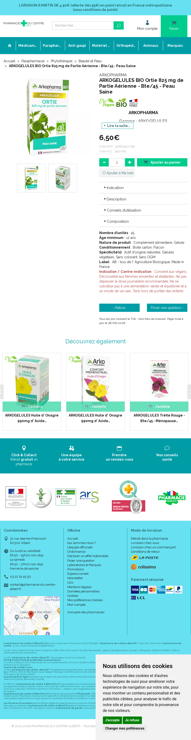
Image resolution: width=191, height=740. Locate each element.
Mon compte (76, 604)
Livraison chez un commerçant (153, 547)
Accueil (9, 61)
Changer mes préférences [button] (125, 728)
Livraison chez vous (145, 543)
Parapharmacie (33, 61)
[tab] (143, 187)
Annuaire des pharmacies (85, 612)
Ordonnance (76, 551)
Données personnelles (83, 591)
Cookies (72, 596)
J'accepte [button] (112, 720)
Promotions (75, 569)
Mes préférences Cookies (85, 600)
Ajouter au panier (162, 162)
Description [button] (114, 199)
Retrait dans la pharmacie (149, 538)
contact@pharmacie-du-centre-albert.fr (33, 587)
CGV (70, 582)
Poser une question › (167, 308)
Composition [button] (116, 221)
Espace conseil (78, 573)
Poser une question (81, 560)
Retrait (24, 456)
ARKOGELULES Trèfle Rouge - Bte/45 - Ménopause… (159, 418)
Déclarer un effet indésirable (87, 556)
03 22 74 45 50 (20, 576)
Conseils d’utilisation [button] (122, 210)
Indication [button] (113, 188)
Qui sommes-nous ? (81, 543)
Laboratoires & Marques (84, 565)
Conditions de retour (145, 551)
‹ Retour (119, 308)
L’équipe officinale (79, 547)
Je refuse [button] (132, 720)
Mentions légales (79, 587)
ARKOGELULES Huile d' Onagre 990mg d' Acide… (32, 418)
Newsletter (75, 578)
